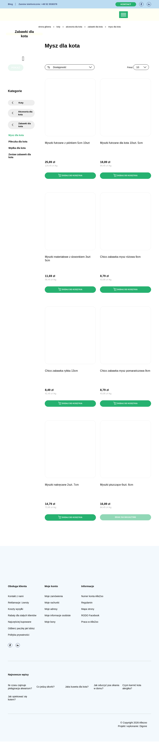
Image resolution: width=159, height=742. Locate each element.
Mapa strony (87, 609)
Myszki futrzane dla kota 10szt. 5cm (121, 142)
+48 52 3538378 (38, 4)
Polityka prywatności (18, 635)
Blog (10, 4)
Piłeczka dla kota (17, 141)
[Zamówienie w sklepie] (70, 67)
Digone (143, 726)
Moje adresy (51, 609)
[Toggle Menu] (123, 14)
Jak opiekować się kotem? (17, 698)
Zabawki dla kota (95, 27)
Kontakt (125, 4)
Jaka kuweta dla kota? (77, 687)
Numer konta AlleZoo (92, 596)
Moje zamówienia (54, 596)
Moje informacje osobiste (58, 616)
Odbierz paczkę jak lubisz (21, 629)
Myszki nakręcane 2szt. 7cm (62, 485)
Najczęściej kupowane (19, 622)
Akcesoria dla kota (74, 27)
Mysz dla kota (16, 135)
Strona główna (44, 27)
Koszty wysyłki (15, 609)
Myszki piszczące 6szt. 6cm (116, 485)
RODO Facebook (90, 616)
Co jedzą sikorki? (46, 687)
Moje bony (50, 622)
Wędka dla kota (17, 148)
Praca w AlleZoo (89, 622)
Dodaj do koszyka (70, 175)
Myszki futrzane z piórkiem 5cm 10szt (67, 142)
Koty (58, 27)
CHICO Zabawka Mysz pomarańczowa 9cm (125, 371)
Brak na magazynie (125, 517)
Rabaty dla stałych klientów (22, 616)
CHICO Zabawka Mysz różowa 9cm (120, 257)
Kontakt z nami (16, 596)
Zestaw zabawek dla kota (19, 156)
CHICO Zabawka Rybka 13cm (61, 371)
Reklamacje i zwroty (18, 603)
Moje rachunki (52, 603)
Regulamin (87, 603)
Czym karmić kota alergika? (131, 687)
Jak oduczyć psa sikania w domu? (106, 687)
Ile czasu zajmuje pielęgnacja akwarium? (20, 687)
